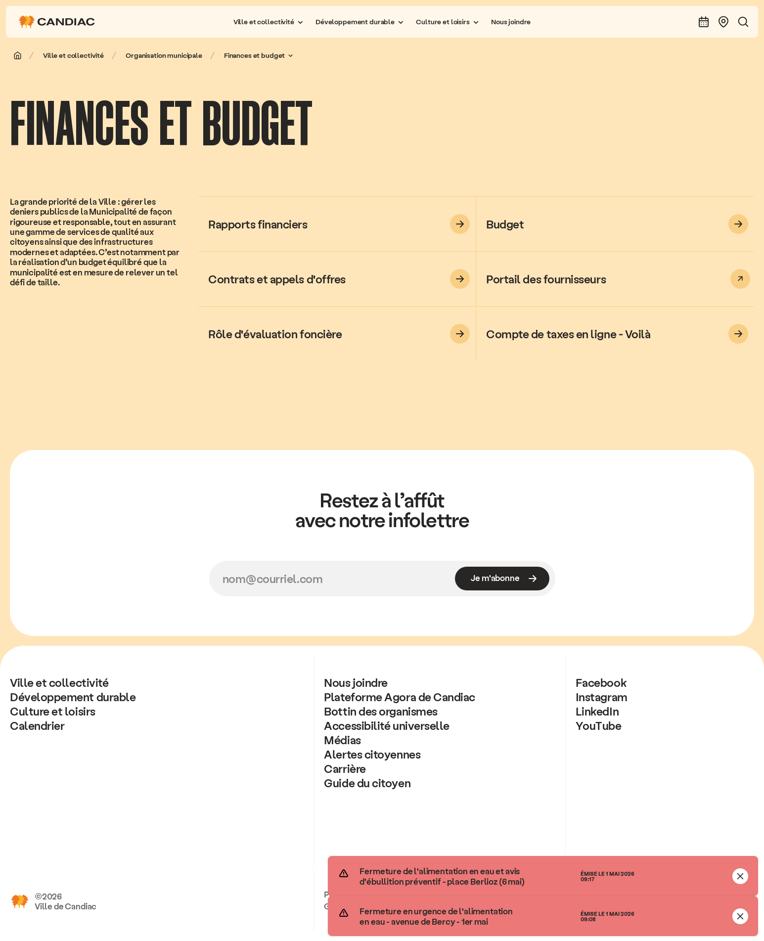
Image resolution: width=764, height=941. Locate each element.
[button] (268, 22)
